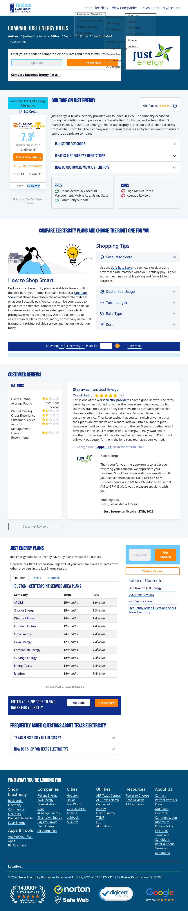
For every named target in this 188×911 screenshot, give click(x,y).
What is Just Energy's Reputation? (80, 155)
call (30, 166)
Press (158, 804)
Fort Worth (74, 804)
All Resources (135, 804)
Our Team (162, 809)
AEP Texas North (107, 800)
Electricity (73, 346)
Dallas (36, 578)
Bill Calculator (17, 845)
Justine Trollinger (34, 36)
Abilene (72, 813)
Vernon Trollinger (76, 36)
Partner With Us (166, 800)
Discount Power (25, 618)
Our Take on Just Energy (145, 588)
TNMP (100, 817)
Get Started (92, 63)
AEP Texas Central (108, 795)
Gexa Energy (22, 642)
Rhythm (19, 674)
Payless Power (47, 822)
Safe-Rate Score (122, 268)
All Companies (47, 831)
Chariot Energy (24, 610)
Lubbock (54, 578)
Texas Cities (150, 8)
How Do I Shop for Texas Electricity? (41, 749)
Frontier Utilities (25, 626)
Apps (11, 841)
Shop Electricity (96, 8)
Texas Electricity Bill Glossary (37, 737)
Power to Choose (137, 795)
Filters (133, 346)
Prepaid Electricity (20, 818)
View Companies (125, 8)
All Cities (72, 822)
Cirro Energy (22, 634)
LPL (98, 822)
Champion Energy (49, 817)
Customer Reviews (35, 526)
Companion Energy (27, 650)
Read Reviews (135, 800)
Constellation (46, 804)
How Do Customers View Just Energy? (82, 167)
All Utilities (103, 826)
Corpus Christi (76, 809)
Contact (160, 795)
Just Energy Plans (140, 601)
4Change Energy (25, 658)
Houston (20, 578)
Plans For (92, 346)
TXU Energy (45, 800)
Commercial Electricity (16, 811)
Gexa (40, 809)
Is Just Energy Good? (70, 144)
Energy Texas (23, 666)
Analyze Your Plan (20, 837)
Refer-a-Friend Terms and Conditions (165, 848)
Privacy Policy (164, 826)
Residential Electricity (15, 803)
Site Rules (161, 831)
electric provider (117, 400)
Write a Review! (152, 571)
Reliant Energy (47, 795)
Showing (52, 346)
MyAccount (171, 8)
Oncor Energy (105, 813)
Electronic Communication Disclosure (166, 817)
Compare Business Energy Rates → (36, 75)
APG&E (19, 603)
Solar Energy (17, 823)
